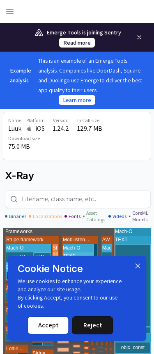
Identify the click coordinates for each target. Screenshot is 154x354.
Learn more (77, 100)
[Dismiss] (137, 266)
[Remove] (139, 37)
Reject (92, 325)
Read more (77, 42)
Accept (48, 325)
